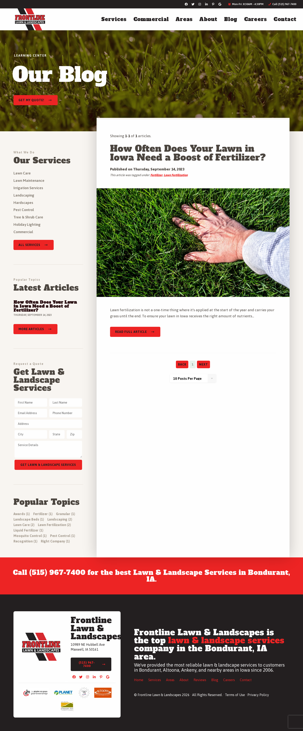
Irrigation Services (28, 188)
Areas (184, 19)
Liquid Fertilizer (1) (28, 530)
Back (182, 364)
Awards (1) (21, 514)
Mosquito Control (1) (30, 535)
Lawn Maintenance (28, 180)
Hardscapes (23, 203)
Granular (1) (65, 514)
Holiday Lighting (27, 224)
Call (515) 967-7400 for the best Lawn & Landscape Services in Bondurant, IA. (151, 576)
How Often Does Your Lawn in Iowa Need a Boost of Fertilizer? (188, 152)
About (208, 19)
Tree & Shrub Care (28, 217)
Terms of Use (235, 695)
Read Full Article (131, 332)
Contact (285, 19)
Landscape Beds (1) (28, 519)
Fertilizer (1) (43, 514)
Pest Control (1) (62, 535)
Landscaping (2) (59, 519)
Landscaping (23, 195)
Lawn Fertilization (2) (54, 524)
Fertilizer (156, 175)
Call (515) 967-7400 (282, 4)
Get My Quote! (31, 100)
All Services (29, 245)
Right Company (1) (55, 541)
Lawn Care (22, 173)
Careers (255, 19)
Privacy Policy (258, 695)
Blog (230, 19)
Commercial (151, 19)
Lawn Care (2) (24, 524)
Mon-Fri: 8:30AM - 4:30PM (245, 4)
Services (114, 19)
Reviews (200, 680)
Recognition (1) (25, 541)
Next (203, 364)
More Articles (31, 329)
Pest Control (23, 210)
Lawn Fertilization (176, 175)
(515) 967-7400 (87, 664)
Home (138, 680)
